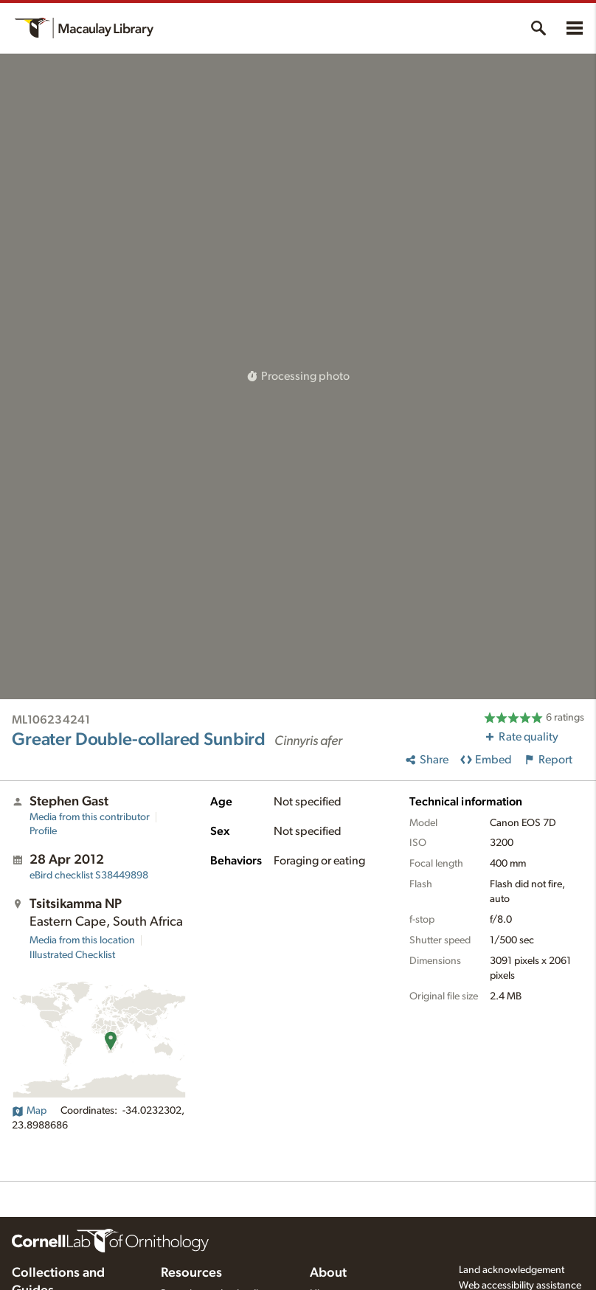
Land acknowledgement (511, 1270)
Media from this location (82, 940)
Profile (43, 831)
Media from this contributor (90, 817)
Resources (191, 1273)
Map (29, 1111)
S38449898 (89, 875)
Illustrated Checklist (72, 955)
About (328, 1273)
